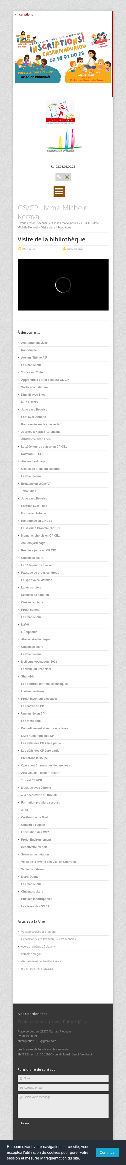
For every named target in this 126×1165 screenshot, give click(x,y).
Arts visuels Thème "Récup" (40, 773)
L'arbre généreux (32, 691)
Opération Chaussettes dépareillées (45, 765)
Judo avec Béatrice (34, 409)
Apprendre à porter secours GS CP (45, 380)
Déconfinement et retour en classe (44, 728)
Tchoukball (28, 491)
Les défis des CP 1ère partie (40, 750)
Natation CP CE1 (32, 454)
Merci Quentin (30, 876)
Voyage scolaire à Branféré (38, 931)
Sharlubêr (28, 676)
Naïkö (25, 624)
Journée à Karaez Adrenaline (40, 431)
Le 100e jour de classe (36, 565)
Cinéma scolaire (32, 558)
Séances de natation (35, 595)
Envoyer (25, 1123)
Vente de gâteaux (33, 869)
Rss (59, 177)
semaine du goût (32, 954)
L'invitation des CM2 (35, 832)
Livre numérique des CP (37, 736)
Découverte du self (34, 847)
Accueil (43, 223)
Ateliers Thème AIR (34, 357)
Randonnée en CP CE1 (36, 520)
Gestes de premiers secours (40, 469)
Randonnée (29, 350)
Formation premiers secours (40, 802)
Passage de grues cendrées (40, 572)
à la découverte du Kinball (39, 795)
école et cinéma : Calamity (38, 946)
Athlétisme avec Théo (36, 439)
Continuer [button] (108, 1152)
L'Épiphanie (29, 632)
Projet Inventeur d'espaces (39, 698)
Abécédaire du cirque (35, 639)
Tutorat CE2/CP (31, 780)
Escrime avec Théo (34, 506)
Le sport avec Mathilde (36, 580)
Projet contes (30, 609)
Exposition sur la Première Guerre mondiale (49, 939)
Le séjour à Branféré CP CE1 (40, 528)
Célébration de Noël (34, 817)
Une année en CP (33, 713)
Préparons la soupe (34, 758)
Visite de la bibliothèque (51, 239)
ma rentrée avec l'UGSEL (37, 969)
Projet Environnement (36, 839)
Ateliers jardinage (33, 461)
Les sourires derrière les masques (44, 684)
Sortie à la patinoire (34, 387)
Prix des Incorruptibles (36, 899)
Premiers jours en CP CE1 (39, 550)
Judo (24, 810)
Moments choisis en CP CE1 (40, 535)
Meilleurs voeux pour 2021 (39, 661)
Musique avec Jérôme (36, 787)
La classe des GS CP (35, 906)
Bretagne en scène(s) (35, 483)
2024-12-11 (28, 248)
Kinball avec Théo (33, 394)
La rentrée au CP (32, 706)
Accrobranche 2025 (34, 342)
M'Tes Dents (29, 402)
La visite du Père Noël (36, 669)
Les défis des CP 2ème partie (41, 743)
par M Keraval (75, 248)
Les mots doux (31, 721)
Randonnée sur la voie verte (40, 424)
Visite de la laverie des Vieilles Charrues (48, 862)
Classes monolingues (64, 223)
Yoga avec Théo (32, 372)
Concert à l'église (33, 825)
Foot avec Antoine (33, 417)
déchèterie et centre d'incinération (42, 961)
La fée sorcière (31, 587)
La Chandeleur (31, 365)
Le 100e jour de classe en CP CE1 (44, 446)
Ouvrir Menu (59, 191)
